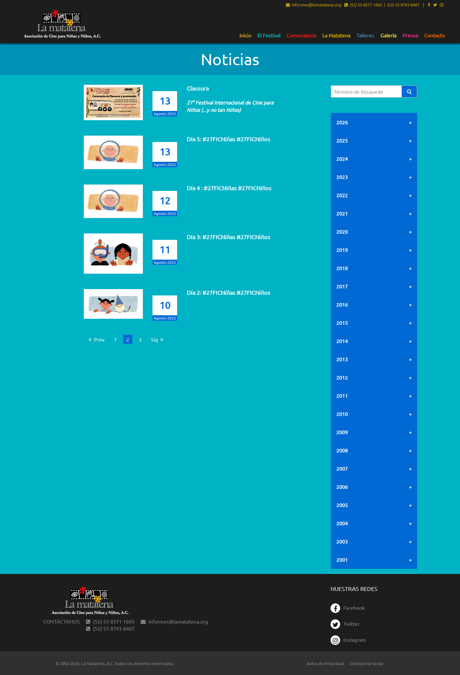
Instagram (348, 639)
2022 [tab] (342, 195)
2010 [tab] (342, 414)
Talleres (365, 35)
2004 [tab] (342, 523)
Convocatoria (301, 35)
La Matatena (336, 35)
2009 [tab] (342, 432)
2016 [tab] (342, 304)
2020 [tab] (342, 231)
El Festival (268, 35)
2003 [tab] (342, 541)
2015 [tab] (342, 322)
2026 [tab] (342, 122)
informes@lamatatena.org (313, 5)
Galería (388, 35)
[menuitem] (245, 35)
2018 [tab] (342, 268)
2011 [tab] (342, 395)
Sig (158, 339)
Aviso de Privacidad (325, 663)
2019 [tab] (342, 250)
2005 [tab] (342, 505)
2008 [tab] (342, 450)
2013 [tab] (342, 359)
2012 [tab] (342, 377)
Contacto (434, 35)
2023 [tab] (342, 177)
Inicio (245, 35)
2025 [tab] (342, 140)
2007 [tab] (342, 468)
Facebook (348, 607)
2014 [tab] (342, 341)
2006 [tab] (342, 486)
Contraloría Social (366, 663)
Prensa (410, 35)
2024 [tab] (342, 158)
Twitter (345, 623)
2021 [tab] (342, 213)
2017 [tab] (342, 286)
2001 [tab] (342, 559)
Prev (98, 339)
